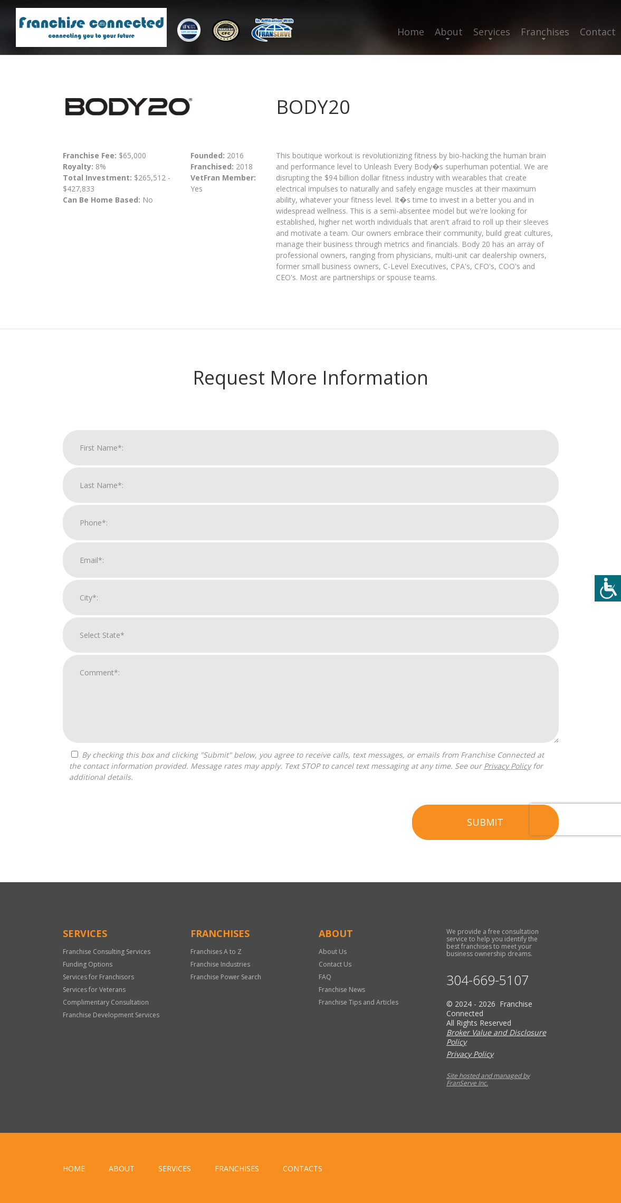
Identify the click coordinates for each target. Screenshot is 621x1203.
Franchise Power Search (225, 976)
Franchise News (342, 989)
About (449, 31)
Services (491, 31)
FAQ (325, 976)
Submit (485, 826)
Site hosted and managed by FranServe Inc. (488, 1079)
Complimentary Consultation (106, 1002)
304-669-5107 (487, 980)
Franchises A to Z (216, 951)
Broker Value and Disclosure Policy (496, 1037)
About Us (333, 951)
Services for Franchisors (98, 976)
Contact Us (335, 964)
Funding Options (87, 964)
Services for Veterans (94, 989)
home (74, 1168)
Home (410, 31)
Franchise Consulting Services (106, 951)
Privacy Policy (507, 771)
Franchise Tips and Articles (358, 1002)
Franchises (545, 31)
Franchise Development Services (111, 1014)
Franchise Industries (220, 964)
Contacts (302, 1168)
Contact (598, 31)
